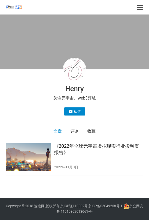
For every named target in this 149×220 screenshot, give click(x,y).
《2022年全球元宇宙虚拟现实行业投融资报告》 (96, 149)
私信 (75, 111)
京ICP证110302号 (74, 206)
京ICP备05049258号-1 (105, 206)
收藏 (91, 131)
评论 (74, 131)
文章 (58, 131)
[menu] (140, 7)
